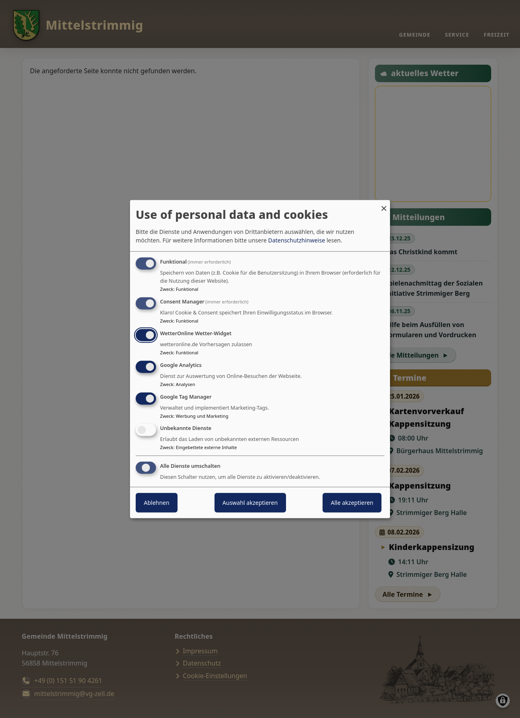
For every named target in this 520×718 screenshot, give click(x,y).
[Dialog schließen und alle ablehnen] (384, 205)
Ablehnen (156, 502)
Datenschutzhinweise (296, 240)
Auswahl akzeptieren (250, 502)
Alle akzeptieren (352, 502)
